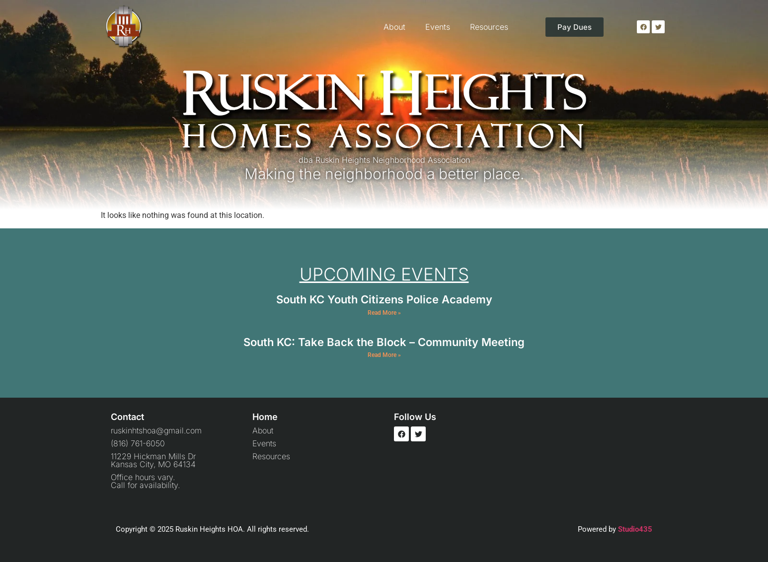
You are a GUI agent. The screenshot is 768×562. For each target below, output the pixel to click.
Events (437, 27)
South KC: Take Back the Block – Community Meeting (384, 342)
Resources (489, 27)
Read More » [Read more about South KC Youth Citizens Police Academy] (384, 312)
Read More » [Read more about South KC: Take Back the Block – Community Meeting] (384, 354)
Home (265, 417)
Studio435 (635, 529)
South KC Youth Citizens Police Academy (384, 299)
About (394, 27)
